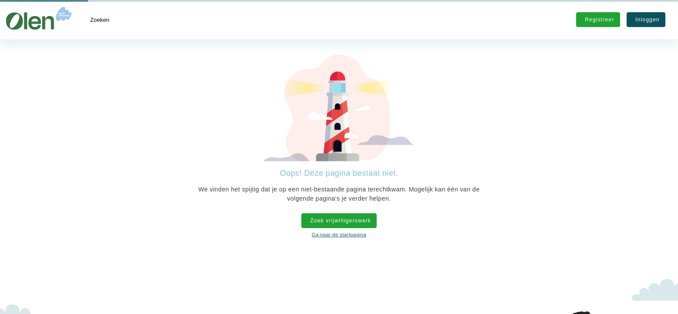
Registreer (598, 20)
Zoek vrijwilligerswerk (339, 221)
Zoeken (99, 20)
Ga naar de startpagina (339, 234)
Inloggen (646, 20)
